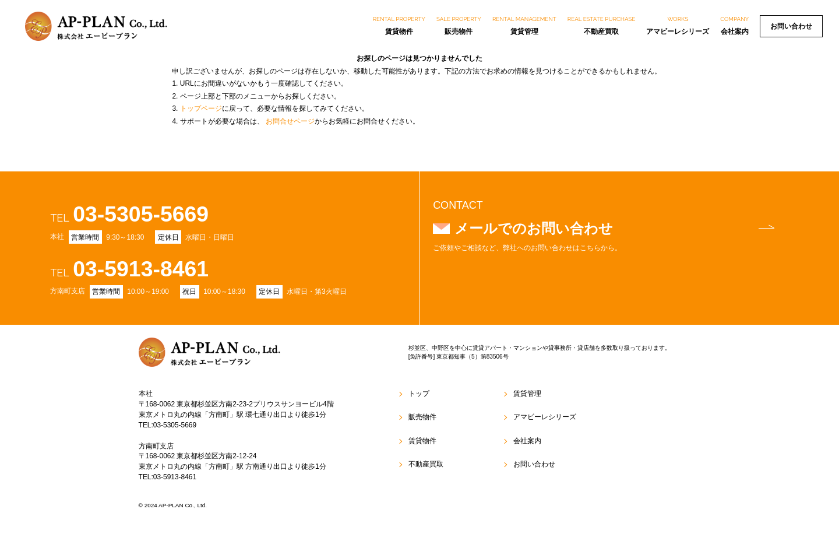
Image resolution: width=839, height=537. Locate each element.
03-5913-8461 (141, 269)
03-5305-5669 (141, 214)
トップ (418, 393)
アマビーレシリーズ (677, 25)
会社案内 (734, 25)
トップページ (201, 108)
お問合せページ (290, 121)
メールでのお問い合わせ (614, 228)
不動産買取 (601, 25)
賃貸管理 (524, 25)
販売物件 (458, 25)
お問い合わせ (791, 26)
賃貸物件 (399, 25)
